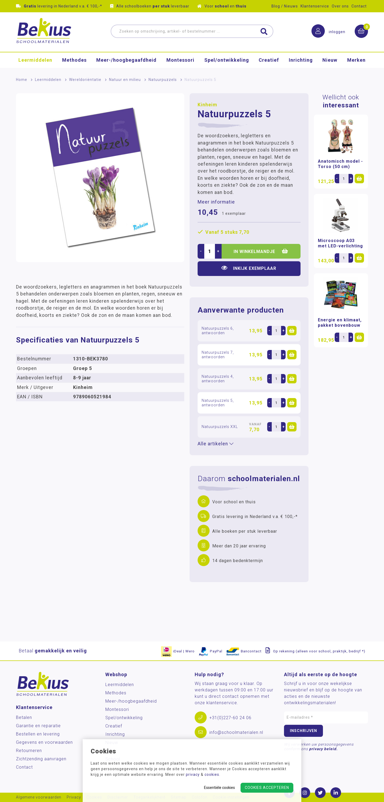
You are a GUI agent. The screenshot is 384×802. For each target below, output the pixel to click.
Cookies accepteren (267, 787)
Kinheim (207, 104)
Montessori (180, 60)
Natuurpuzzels (163, 79)
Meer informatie (216, 202)
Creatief (269, 60)
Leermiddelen (35, 60)
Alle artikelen (216, 443)
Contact (359, 6)
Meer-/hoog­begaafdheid (126, 60)
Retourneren (29, 750)
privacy (193, 774)
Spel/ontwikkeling (226, 60)
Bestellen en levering (38, 734)
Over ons (340, 6)
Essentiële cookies (219, 787)
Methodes (74, 60)
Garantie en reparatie (38, 725)
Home (21, 79)
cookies (212, 774)
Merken (356, 60)
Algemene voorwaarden (38, 797)
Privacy (74, 797)
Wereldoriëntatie (85, 79)
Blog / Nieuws (284, 6)
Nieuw (329, 60)
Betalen (24, 717)
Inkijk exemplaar (248, 268)
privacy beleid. (323, 749)
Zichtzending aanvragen (41, 758)
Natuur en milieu (125, 79)
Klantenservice (315, 6)
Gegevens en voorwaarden (44, 742)
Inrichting (301, 60)
